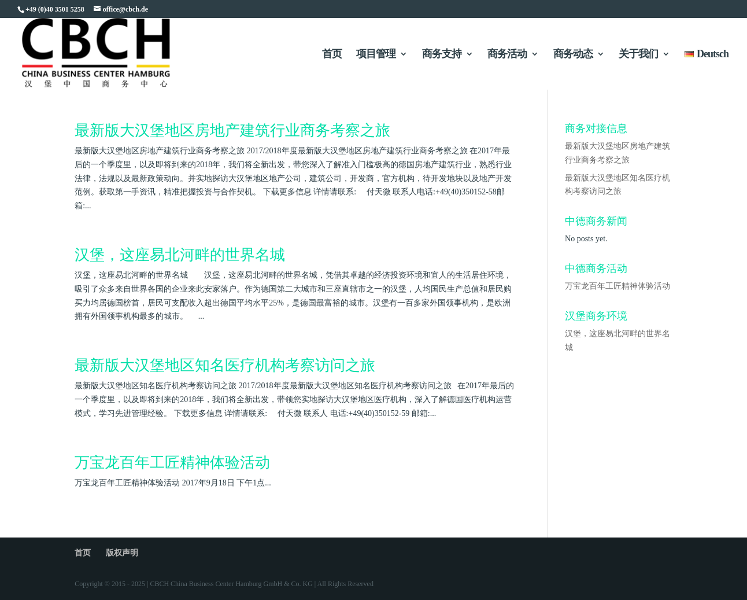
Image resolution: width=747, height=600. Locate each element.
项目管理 (375, 55)
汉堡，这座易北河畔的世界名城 (180, 254)
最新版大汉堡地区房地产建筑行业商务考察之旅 (232, 130)
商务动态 (573, 55)
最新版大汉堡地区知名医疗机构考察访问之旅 (225, 365)
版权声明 (122, 553)
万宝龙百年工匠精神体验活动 (172, 462)
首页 (332, 55)
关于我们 (638, 55)
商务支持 (441, 55)
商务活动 (507, 55)
